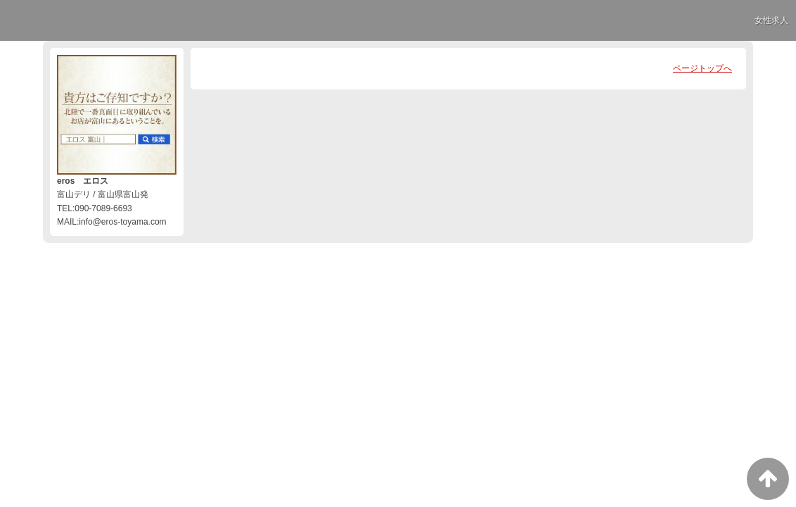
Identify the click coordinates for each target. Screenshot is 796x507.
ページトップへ (702, 68)
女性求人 (771, 20)
